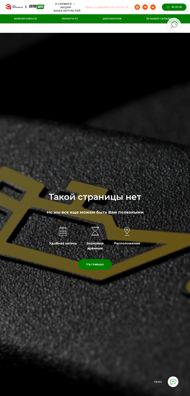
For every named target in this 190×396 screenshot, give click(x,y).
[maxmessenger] (137, 7)
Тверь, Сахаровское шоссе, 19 (106, 7)
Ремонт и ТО (70, 18)
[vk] (153, 7)
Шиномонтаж (112, 18)
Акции (65, 7)
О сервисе (63, 4)
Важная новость (25, 18)
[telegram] (145, 7)
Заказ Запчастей (66, 10)
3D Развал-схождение (161, 18)
